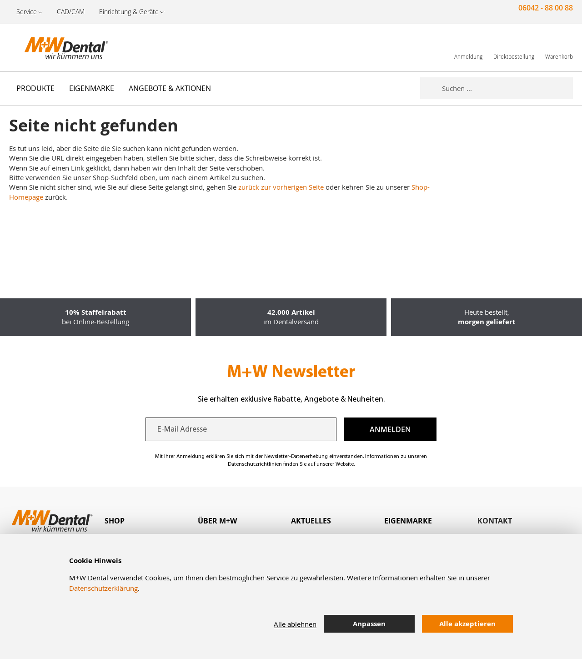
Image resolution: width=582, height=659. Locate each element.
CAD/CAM (71, 11)
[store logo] (54, 48)
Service (26, 11)
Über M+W (217, 521)
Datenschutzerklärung (103, 588)
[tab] (151, 521)
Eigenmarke (408, 521)
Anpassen (369, 624)
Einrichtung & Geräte (129, 11)
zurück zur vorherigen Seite (281, 186)
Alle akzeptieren (467, 624)
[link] (468, 47)
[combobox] (507, 88)
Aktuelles (311, 521)
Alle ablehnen (295, 624)
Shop (115, 521)
